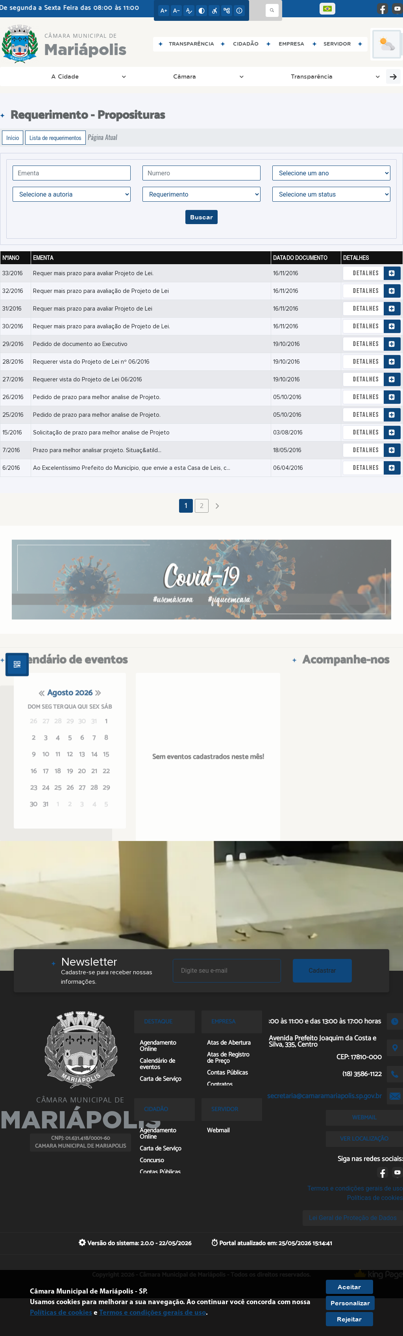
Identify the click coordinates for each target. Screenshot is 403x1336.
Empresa (362, 76)
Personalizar (350, 1303)
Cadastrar (322, 970)
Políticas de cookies (375, 1198)
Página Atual (102, 137)
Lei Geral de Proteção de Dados (353, 1218)
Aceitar (349, 1286)
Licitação (249, 76)
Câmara (70, 76)
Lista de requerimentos (55, 138)
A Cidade (29, 76)
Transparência (120, 76)
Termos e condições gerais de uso (355, 1188)
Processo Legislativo (188, 76)
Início (12, 138)
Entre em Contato (305, 76)
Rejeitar (349, 1319)
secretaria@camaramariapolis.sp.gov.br (324, 1096)
